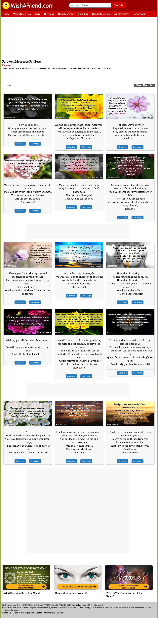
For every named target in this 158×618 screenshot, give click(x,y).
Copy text (20, 144)
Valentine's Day (22, 13)
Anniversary (121, 13)
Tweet (9, 85)
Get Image (35, 144)
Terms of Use (18, 613)
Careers (60, 613)
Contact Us (6, 613)
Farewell (7, 65)
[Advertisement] (79, 38)
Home (6, 13)
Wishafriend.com (9, 605)
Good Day (83, 13)
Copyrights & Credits (33, 613)
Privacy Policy (49, 613)
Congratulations (101, 13)
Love (37, 13)
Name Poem (139, 13)
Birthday (49, 13)
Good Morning (66, 13)
